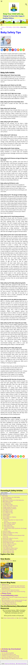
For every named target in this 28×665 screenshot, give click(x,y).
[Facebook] (2, 50)
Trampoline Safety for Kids (10, 549)
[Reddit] (7, 50)
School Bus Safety (7, 539)
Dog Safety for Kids (8, 510)
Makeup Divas (5, 584)
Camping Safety (7, 503)
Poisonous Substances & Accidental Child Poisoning (13, 536)
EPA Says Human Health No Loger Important (13, 586)
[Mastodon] (15, 50)
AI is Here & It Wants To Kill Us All (10, 657)
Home (3, 27)
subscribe (20, 618)
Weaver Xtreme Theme (22, 663)
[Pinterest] (13, 50)
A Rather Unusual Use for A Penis (10, 656)
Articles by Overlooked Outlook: (11, 650)
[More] (23, 50)
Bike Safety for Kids (8, 501)
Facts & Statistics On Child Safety (11, 497)
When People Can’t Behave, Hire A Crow (12, 658)
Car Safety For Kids (8, 504)
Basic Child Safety (7, 498)
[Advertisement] (14, 473)
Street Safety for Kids (8, 542)
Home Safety (6, 515)
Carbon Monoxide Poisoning (10, 506)
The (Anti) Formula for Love (9, 654)
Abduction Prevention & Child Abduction (13, 500)
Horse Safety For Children (9, 517)
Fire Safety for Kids (7, 511)
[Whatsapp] (21, 50)
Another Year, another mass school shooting (13, 591)
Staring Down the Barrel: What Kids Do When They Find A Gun (13, 588)
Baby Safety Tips (8, 525)
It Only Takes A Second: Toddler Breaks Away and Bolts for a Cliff (14, 598)
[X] (4, 50)
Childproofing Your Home (9, 507)
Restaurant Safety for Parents (10, 538)
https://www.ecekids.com (10, 618)
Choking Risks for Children (9, 508)
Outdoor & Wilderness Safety (10, 532)
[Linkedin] (10, 50)
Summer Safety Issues (8, 545)
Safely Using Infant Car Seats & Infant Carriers (13, 520)
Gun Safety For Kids (8, 513)
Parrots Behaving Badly (8, 653)
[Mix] (18, 50)
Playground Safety (7, 534)
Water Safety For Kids (8, 551)
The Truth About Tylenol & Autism (10, 590)
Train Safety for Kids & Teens (10, 548)
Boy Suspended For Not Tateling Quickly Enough (14, 600)
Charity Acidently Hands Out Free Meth (12, 601)
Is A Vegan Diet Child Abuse (9, 603)
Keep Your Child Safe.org (13, 14)
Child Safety (9, 27)
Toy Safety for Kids (7, 547)
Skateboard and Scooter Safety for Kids (13, 541)
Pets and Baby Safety (9, 524)
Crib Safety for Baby (9, 527)
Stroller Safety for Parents (9, 544)
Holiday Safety (6, 514)
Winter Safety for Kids (8, 552)
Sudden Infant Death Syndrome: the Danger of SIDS (15, 529)
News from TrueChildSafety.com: (9, 594)
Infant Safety (16, 27)
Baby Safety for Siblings (10, 522)
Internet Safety (6, 531)
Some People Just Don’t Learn (9, 604)
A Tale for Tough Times (6, 561)
